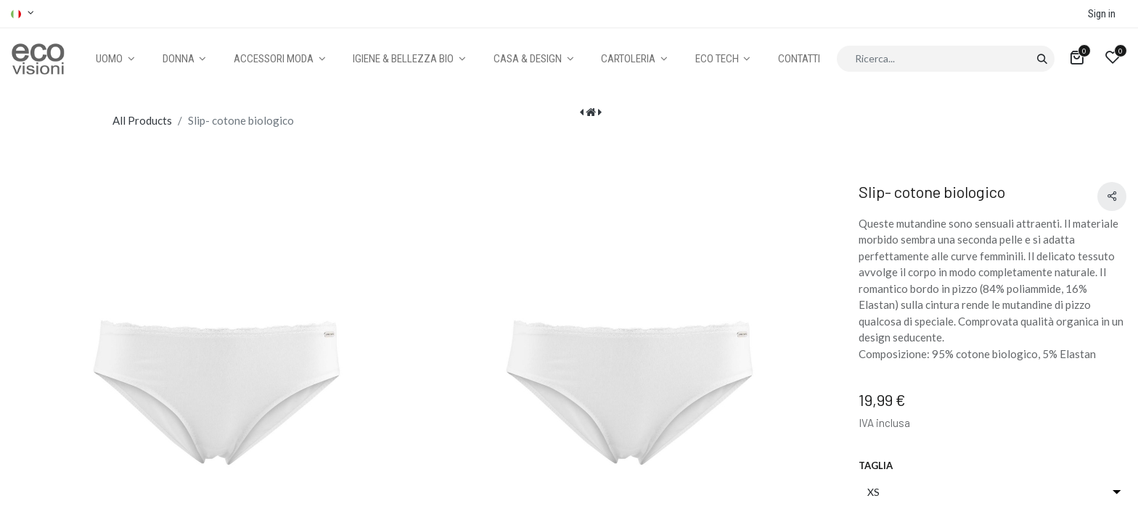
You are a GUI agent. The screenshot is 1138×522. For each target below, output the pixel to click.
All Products (142, 120)
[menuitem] (799, 59)
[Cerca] (1042, 59)
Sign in (1102, 13)
